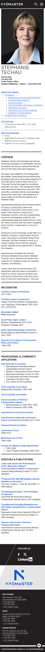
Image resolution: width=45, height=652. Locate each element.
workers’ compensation (13, 207)
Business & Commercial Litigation (24, 97)
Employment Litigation (16, 115)
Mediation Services (17, 108)
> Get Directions (10, 607)
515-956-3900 (9, 619)
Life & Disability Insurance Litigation (25, 105)
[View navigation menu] (41, 4)
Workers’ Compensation (19, 113)
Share (23, 84)
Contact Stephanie (9, 84)
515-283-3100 (9, 602)
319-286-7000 (9, 635)
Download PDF (35, 84)
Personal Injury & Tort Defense (22, 110)
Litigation (9, 95)
